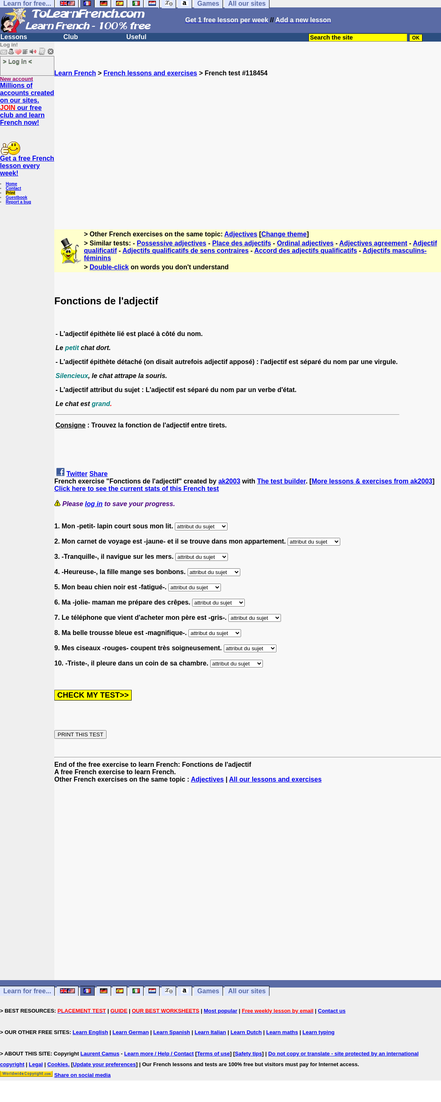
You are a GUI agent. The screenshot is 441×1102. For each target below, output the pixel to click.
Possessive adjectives (172, 243)
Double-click (109, 267)
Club (70, 36)
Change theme (283, 234)
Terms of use (213, 1054)
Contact (13, 188)
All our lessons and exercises (275, 779)
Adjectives (240, 234)
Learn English (90, 1032)
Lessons (13, 36)
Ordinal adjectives (305, 243)
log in (94, 503)
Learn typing (318, 1032)
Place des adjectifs (241, 243)
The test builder (281, 481)
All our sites (247, 991)
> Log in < (17, 61)
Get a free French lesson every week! (27, 166)
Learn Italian (210, 1032)
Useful (136, 36)
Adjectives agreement (373, 243)
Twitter (76, 473)
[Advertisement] (247, 149)
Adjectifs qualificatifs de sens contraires (186, 250)
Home (11, 184)
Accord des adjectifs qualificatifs (305, 250)
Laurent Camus (100, 1054)
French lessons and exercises (150, 73)
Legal (36, 1064)
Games (208, 991)
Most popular (220, 1011)
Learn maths (282, 1032)
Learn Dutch (246, 1032)
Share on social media (82, 1075)
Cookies (57, 1064)
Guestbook (16, 197)
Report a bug (18, 202)
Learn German (130, 1032)
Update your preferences (104, 1064)
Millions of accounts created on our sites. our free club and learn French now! (27, 104)
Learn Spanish (171, 1032)
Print (10, 193)
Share (98, 473)
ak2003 (229, 481)
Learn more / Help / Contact (159, 1054)
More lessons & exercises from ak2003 (371, 481)
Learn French (75, 73)
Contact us (332, 1011)
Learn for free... (27, 991)
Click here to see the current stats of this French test (136, 488)
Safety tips (248, 1054)
